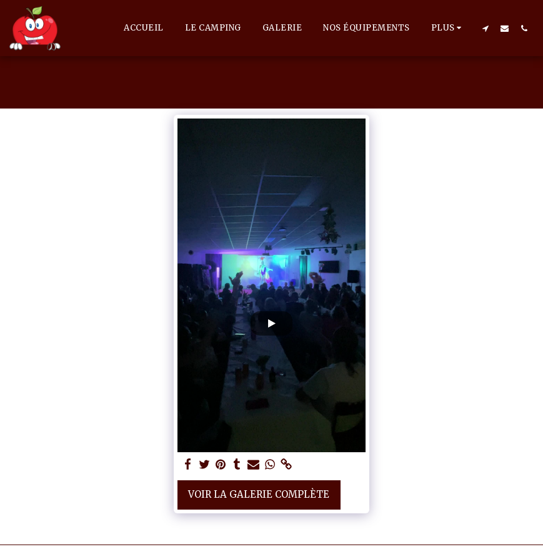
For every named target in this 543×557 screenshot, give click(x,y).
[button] (485, 28)
